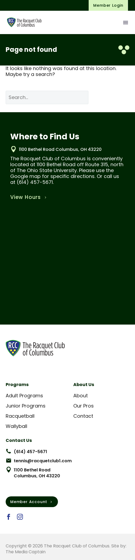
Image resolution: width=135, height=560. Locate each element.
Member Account (31, 501)
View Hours (29, 197)
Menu (125, 22)
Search (113, 97)
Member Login (108, 5)
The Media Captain (26, 552)
